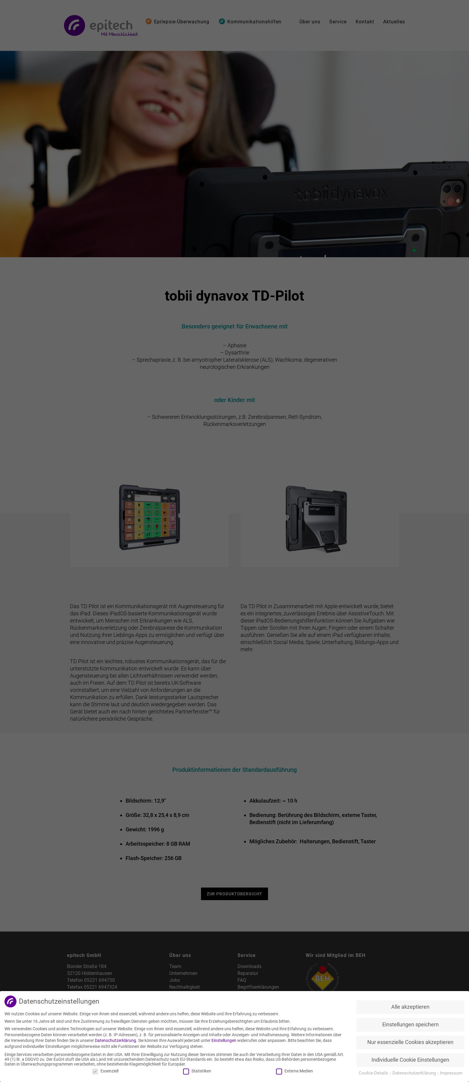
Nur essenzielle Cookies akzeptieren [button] (410, 1042)
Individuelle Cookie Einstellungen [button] (410, 1060)
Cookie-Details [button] (374, 1073)
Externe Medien (294, 1071)
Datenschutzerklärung (115, 1040)
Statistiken (197, 1071)
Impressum (451, 1073)
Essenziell (105, 1071)
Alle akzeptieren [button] (410, 1007)
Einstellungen (223, 1040)
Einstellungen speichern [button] (410, 1025)
